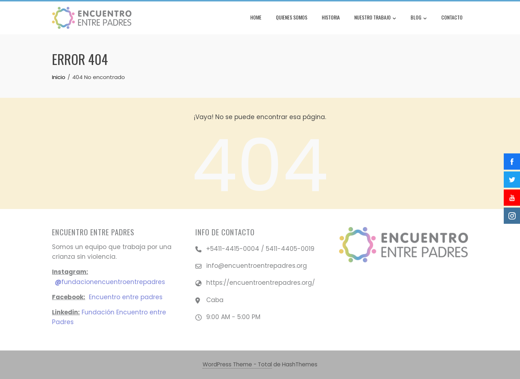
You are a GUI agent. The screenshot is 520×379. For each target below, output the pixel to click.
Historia (331, 17)
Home (255, 17)
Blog (419, 18)
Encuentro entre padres (125, 297)
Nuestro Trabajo (375, 18)
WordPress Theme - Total (237, 364)
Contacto (452, 17)
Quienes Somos (291, 17)
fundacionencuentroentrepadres (110, 282)
